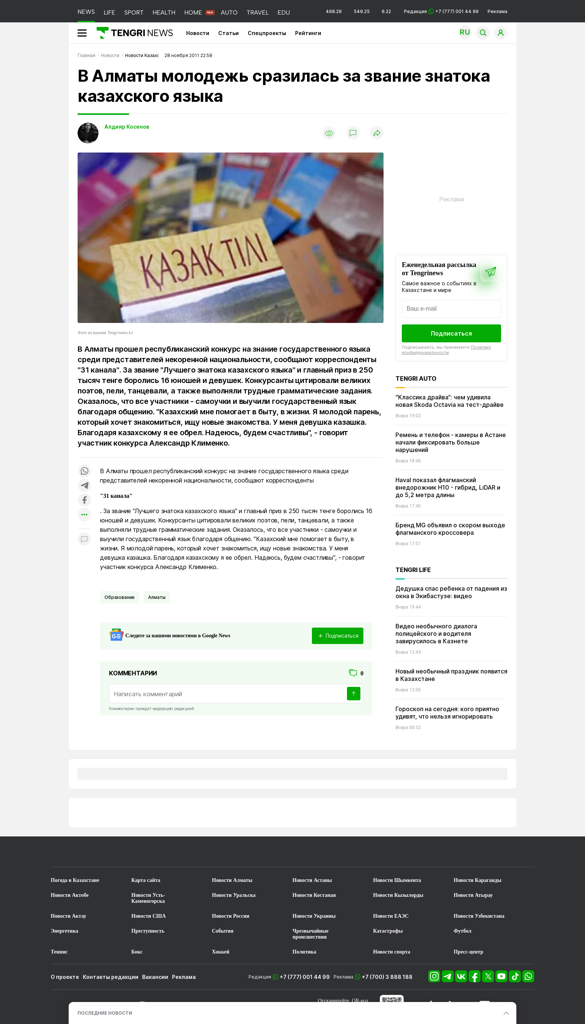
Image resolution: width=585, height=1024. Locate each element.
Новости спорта (391, 952)
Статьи (228, 33)
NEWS (86, 11)
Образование (119, 597)
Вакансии (155, 977)
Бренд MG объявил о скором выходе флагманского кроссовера (450, 528)
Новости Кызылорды (398, 895)
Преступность (148, 931)
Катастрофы (388, 931)
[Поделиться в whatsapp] (84, 471)
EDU (284, 12)
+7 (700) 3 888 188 (387, 977)
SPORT (134, 12)
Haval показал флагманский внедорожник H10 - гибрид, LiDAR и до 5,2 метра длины (447, 487)
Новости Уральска (234, 895)
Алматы (157, 597)
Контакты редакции (110, 977)
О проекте (65, 977)
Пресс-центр (468, 952)
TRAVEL (258, 12)
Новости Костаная (314, 895)
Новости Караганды (477, 880)
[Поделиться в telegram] (84, 486)
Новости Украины (314, 916)
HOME (193, 12)
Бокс (137, 952)
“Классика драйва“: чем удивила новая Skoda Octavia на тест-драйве (449, 400)
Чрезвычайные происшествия (310, 934)
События (223, 931)
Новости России (230, 916)
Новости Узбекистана (479, 916)
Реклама (497, 11)
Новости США (148, 916)
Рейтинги (308, 33)
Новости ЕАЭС (391, 916)
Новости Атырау (473, 895)
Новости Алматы (232, 880)
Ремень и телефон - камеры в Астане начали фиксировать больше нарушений (450, 442)
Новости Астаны (312, 880)
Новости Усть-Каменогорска (148, 898)
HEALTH (164, 12)
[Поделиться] (377, 133)
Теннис (59, 952)
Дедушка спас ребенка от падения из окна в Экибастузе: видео (451, 592)
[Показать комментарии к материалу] (84, 540)
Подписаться (451, 333)
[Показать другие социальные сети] (84, 515)
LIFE (109, 12)
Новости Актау (68, 916)
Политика (304, 952)
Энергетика (64, 931)
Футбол (462, 931)
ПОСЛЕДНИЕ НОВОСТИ (105, 1013)
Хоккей (220, 952)
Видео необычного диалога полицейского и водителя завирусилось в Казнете (436, 633)
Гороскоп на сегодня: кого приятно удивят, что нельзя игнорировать (447, 712)
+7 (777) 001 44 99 (305, 977)
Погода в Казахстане (75, 880)
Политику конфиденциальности (446, 350)
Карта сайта (145, 880)
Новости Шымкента (397, 880)
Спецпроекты (267, 33)
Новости (197, 33)
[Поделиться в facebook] (84, 500)
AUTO (229, 12)
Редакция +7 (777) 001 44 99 (441, 11)
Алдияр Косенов (126, 126)
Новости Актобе (70, 895)
